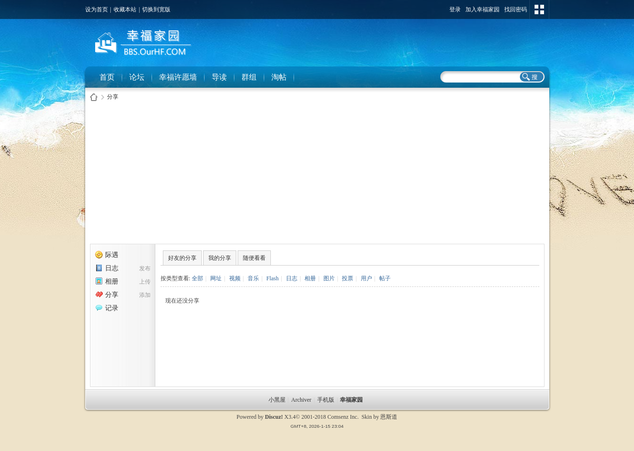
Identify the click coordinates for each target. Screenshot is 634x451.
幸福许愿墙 (178, 77)
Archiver (301, 399)
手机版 (325, 399)
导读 (219, 77)
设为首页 (96, 9)
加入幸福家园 (482, 9)
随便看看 (254, 258)
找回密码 (515, 9)
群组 (249, 77)
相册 (106, 281)
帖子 (385, 278)
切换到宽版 (156, 9)
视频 (235, 278)
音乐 (253, 278)
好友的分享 (182, 258)
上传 (145, 281)
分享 (112, 96)
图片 (329, 278)
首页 (107, 77)
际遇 (106, 254)
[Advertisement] (317, 175)
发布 (145, 268)
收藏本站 (125, 9)
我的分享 (219, 258)
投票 (347, 278)
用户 (366, 278)
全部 (197, 278)
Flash (272, 278)
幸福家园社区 (94, 97)
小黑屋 (277, 399)
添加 (145, 295)
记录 (106, 308)
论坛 (136, 77)
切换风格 (539, 9)
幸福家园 (352, 399)
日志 (106, 268)
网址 (216, 278)
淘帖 (278, 77)
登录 (455, 9)
